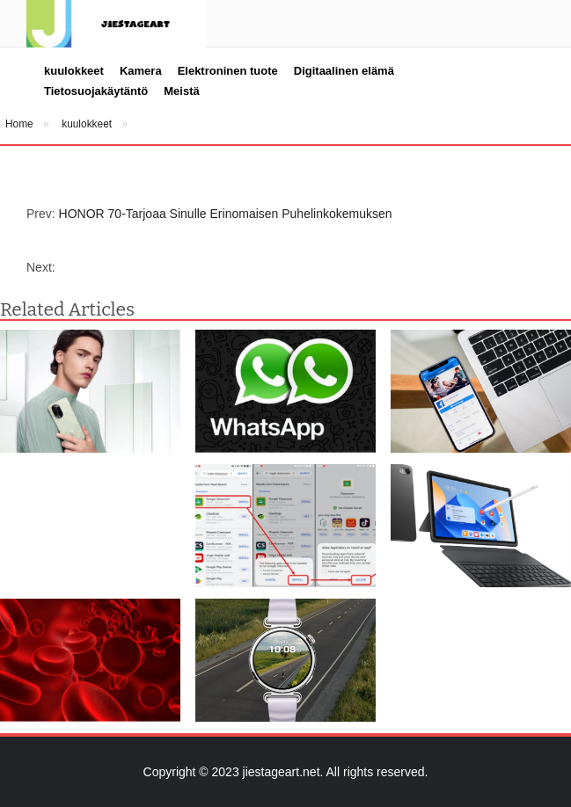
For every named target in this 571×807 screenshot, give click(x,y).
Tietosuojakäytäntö (96, 91)
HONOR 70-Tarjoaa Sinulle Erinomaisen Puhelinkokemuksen (225, 214)
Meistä (181, 91)
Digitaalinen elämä (344, 70)
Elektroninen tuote (228, 70)
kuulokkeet (74, 70)
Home (19, 124)
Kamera (141, 70)
